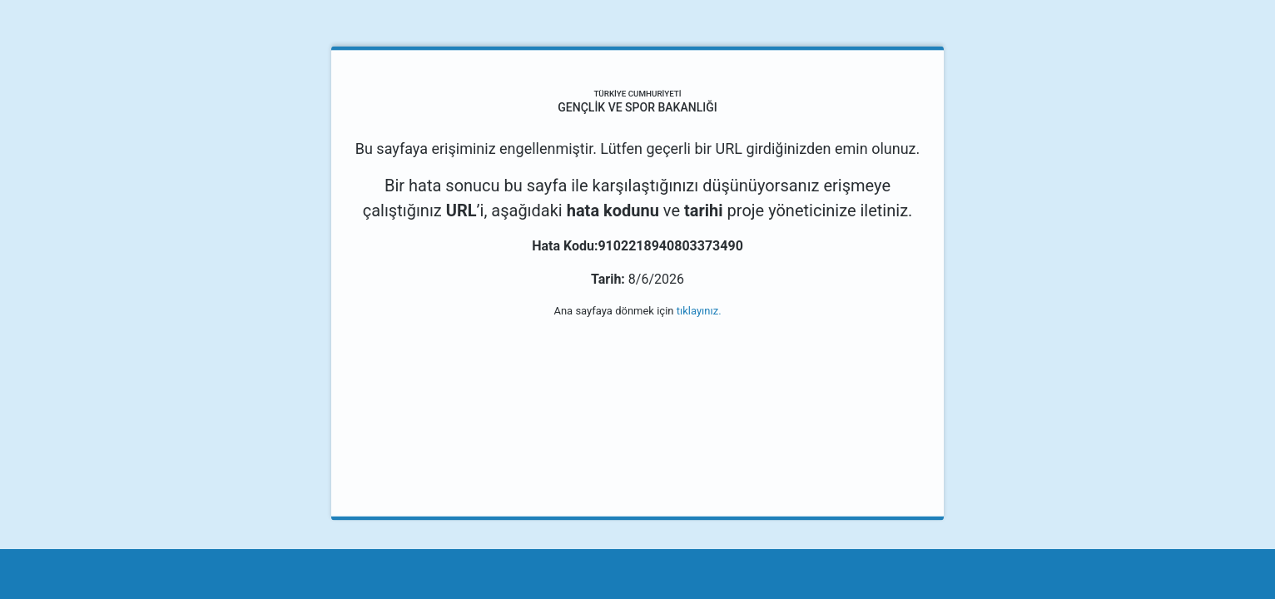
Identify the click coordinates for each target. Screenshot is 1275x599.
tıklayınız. (699, 310)
